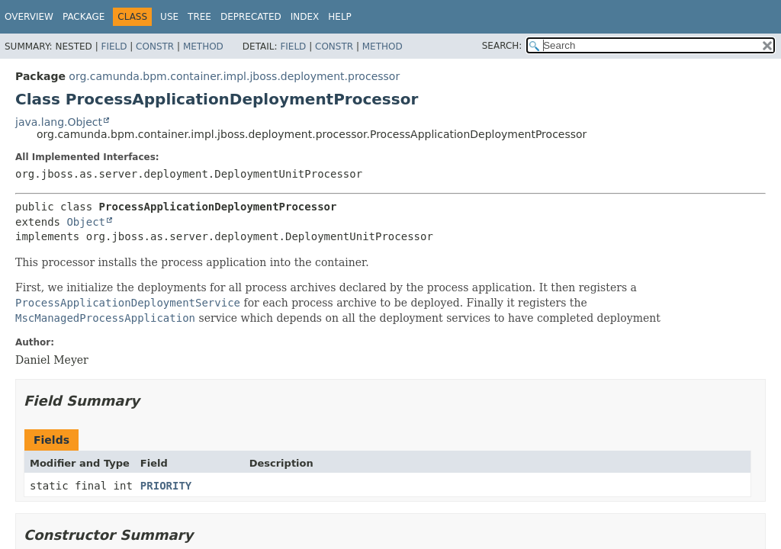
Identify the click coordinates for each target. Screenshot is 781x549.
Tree (199, 16)
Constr (155, 46)
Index (305, 16)
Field (114, 46)
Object (85, 222)
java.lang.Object (58, 122)
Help (340, 16)
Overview (29, 16)
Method (203, 46)
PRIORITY (165, 486)
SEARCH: (502, 45)
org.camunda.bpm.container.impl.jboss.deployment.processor (234, 76)
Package (83, 16)
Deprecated (250, 16)
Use (169, 16)
